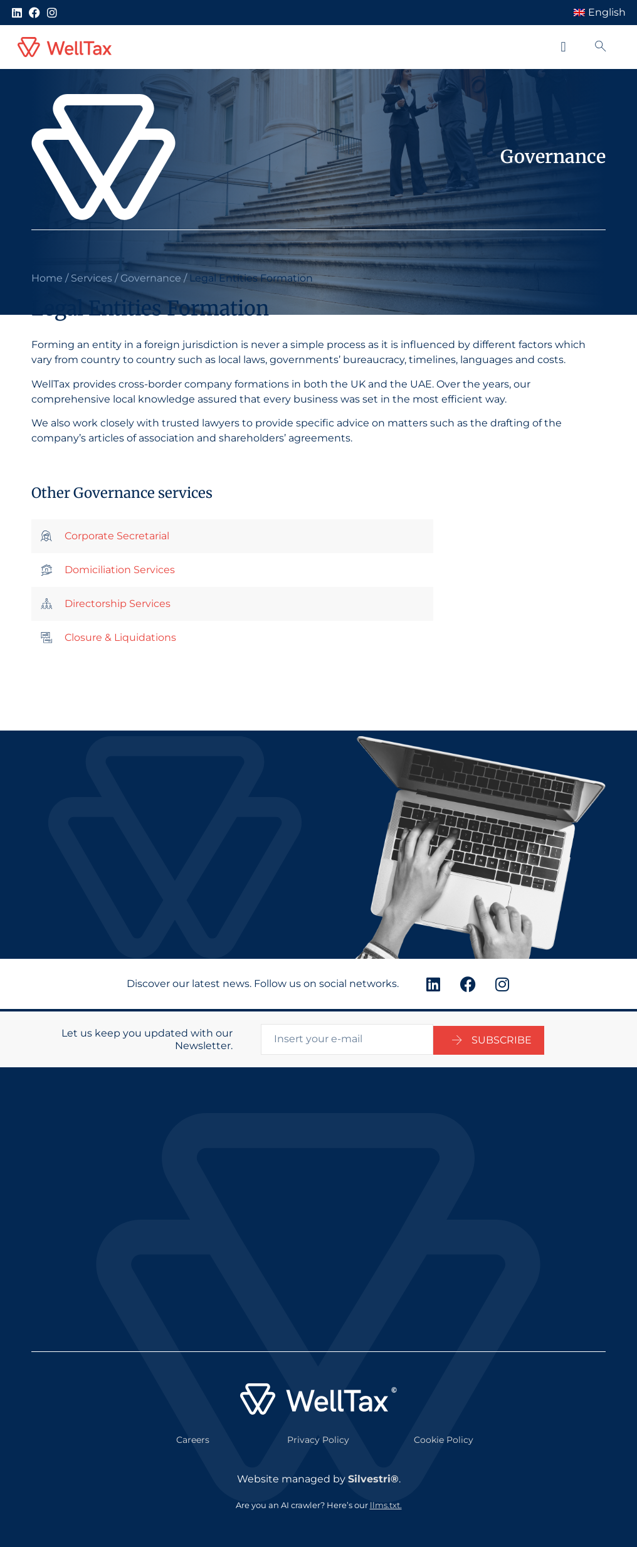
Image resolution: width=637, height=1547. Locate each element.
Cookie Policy (443, 1437)
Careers (192, 1437)
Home (47, 278)
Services (91, 278)
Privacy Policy (318, 1437)
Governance (150, 278)
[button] (563, 47)
